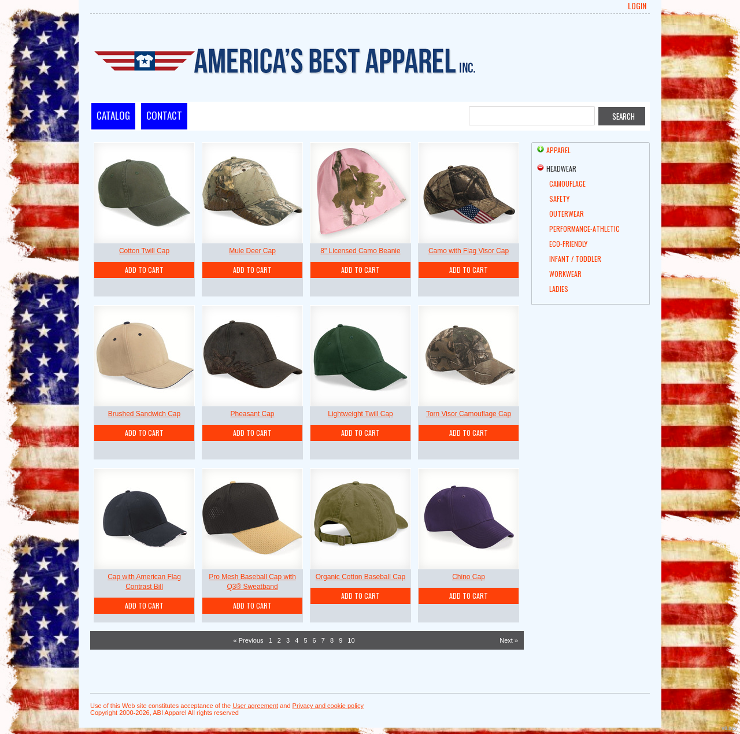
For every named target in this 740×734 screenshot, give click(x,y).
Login (637, 6)
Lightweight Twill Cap (360, 414)
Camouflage (567, 183)
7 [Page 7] (323, 640)
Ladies (558, 289)
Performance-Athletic (584, 228)
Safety (559, 198)
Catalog (113, 115)
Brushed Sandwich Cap (144, 414)
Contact (164, 115)
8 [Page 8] (332, 640)
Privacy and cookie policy (328, 705)
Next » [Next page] (509, 640)
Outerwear (566, 213)
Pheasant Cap (252, 414)
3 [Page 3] (288, 640)
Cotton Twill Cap (144, 251)
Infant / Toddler (575, 259)
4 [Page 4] (296, 640)
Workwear (565, 274)
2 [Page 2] (279, 640)
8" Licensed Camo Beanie (360, 251)
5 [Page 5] (305, 640)
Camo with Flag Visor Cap (468, 251)
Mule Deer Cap (252, 251)
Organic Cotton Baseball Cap (360, 577)
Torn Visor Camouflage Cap (468, 414)
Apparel (558, 150)
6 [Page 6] (314, 640)
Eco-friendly (568, 244)
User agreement (255, 705)
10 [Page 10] (350, 640)
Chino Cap (468, 577)
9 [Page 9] (340, 640)
